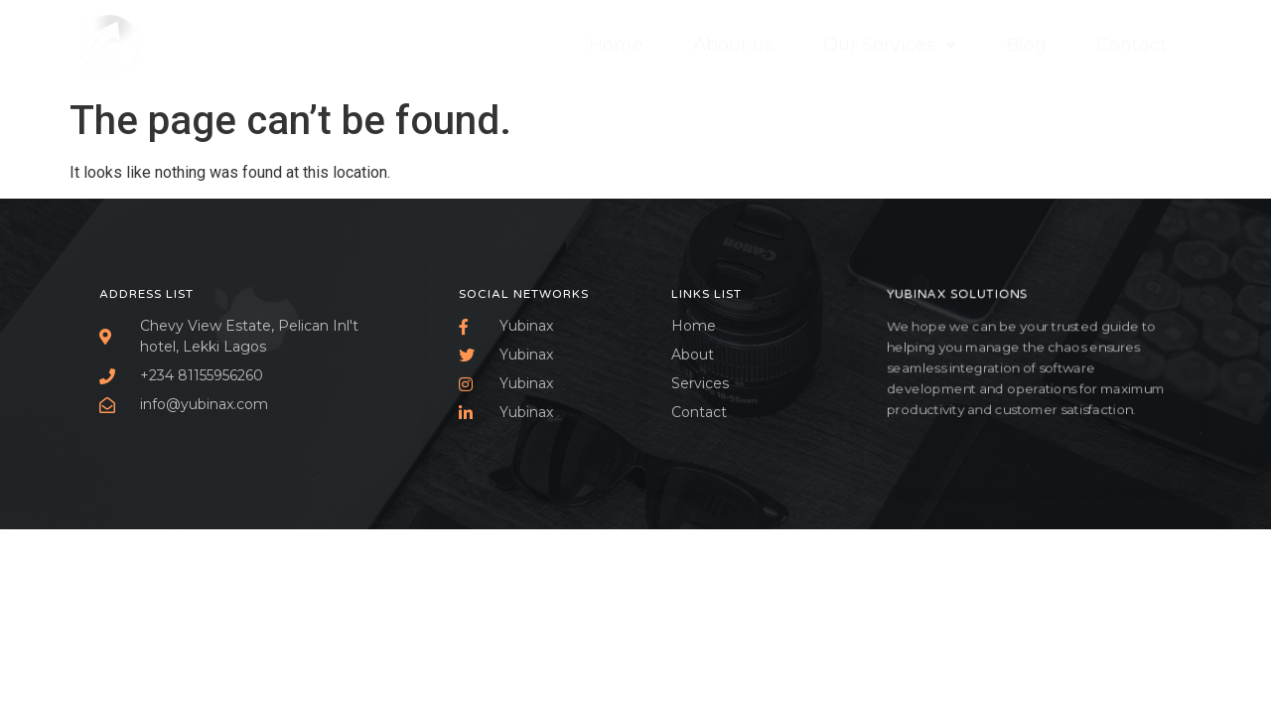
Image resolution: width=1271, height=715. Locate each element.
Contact (1131, 45)
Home (616, 45)
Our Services (889, 45)
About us (733, 45)
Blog (1026, 45)
